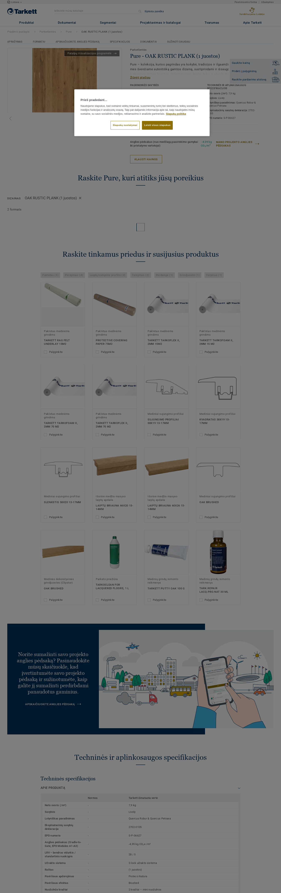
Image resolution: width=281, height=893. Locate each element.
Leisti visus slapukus (157, 125)
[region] (142, 112)
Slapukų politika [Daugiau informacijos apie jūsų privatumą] (176, 113)
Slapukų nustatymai (125, 125)
